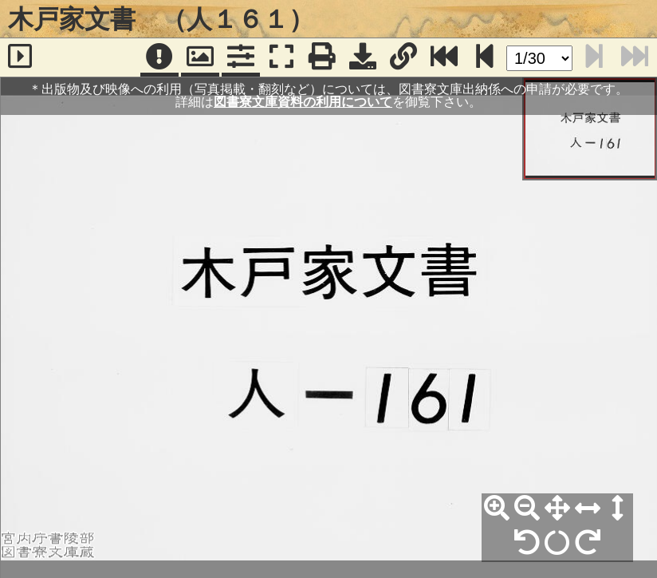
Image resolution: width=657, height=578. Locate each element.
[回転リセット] (557, 543)
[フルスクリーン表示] (281, 57)
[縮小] (527, 508)
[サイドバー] (20, 57)
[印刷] (322, 57)
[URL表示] (403, 57)
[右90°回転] (587, 543)
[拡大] (497, 508)
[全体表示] (557, 508)
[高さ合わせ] (618, 508)
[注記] (159, 57)
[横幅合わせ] (587, 508)
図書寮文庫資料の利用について (303, 102)
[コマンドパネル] (241, 57)
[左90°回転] (527, 543)
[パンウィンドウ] (200, 57)
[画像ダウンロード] (363, 57)
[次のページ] (485, 57)
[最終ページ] (444, 57)
